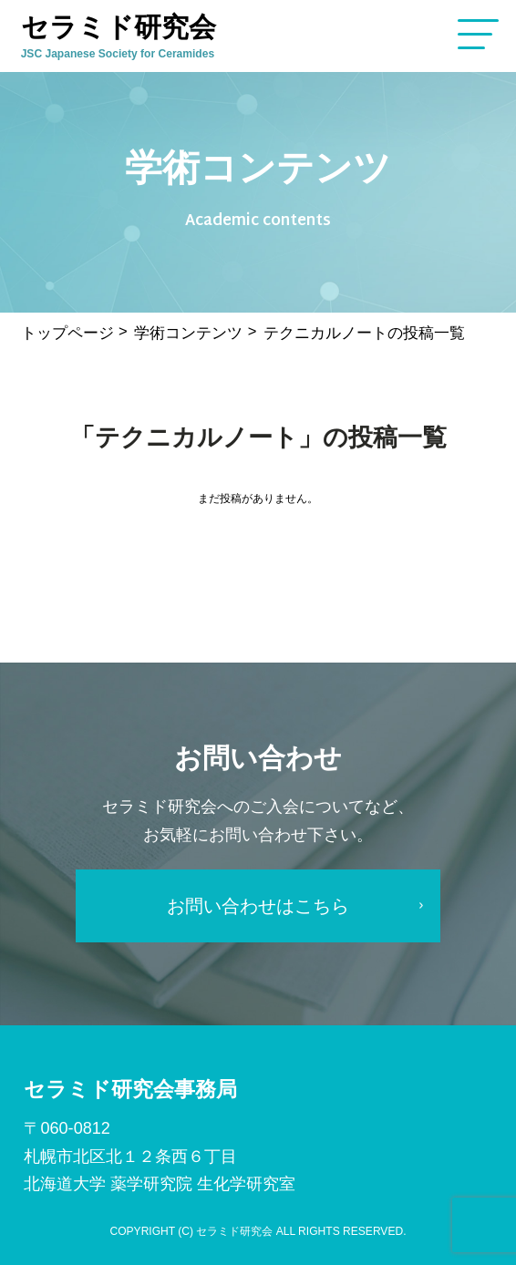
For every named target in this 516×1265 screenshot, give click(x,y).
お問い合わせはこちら (258, 906)
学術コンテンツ (188, 333)
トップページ (67, 333)
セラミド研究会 (124, 35)
